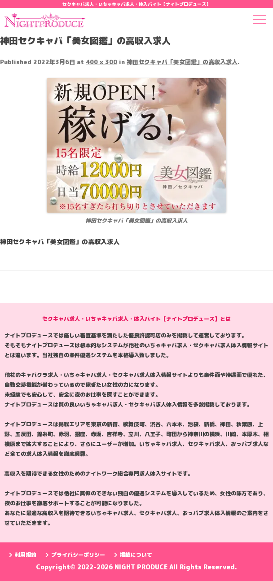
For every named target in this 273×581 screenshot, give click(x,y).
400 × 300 (101, 62)
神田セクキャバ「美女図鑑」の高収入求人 (182, 62)
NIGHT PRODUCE (141, 567)
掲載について (133, 555)
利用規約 (22, 555)
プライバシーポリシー (75, 555)
